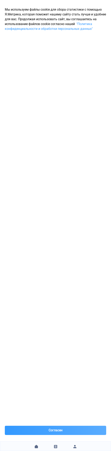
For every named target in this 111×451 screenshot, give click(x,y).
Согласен (55, 430)
